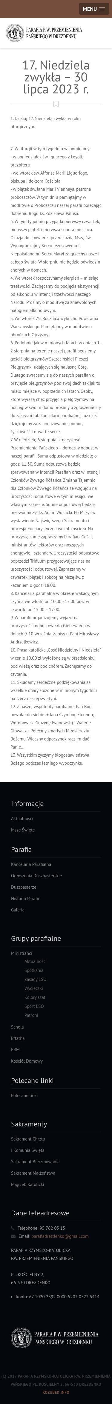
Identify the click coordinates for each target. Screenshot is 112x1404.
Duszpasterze (23, 887)
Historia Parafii (25, 898)
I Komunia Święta (28, 1150)
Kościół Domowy (27, 1061)
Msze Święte (23, 830)
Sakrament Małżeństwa (33, 1173)
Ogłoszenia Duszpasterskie (36, 876)
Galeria (17, 910)
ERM (15, 1049)
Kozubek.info (55, 1392)
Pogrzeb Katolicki (27, 1184)
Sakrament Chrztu (28, 1139)
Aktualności (22, 818)
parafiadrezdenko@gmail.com (60, 1236)
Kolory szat (34, 997)
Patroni (31, 1015)
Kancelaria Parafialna (31, 864)
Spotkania (34, 970)
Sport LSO (34, 1006)
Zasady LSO (35, 979)
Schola (17, 1027)
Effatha (18, 1038)
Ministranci (21, 953)
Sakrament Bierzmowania (35, 1161)
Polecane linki (24, 1095)
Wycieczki (33, 988)
